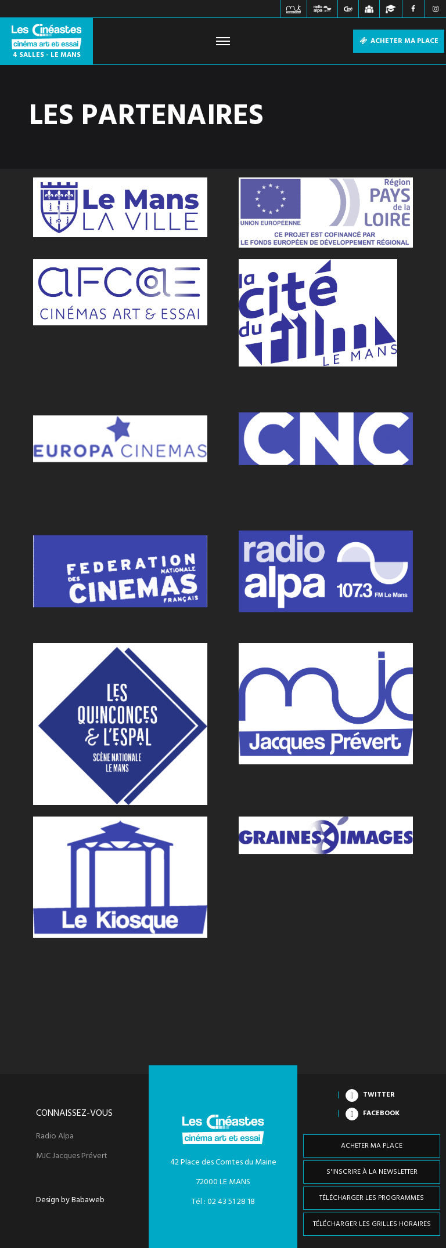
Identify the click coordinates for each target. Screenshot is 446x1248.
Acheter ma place (398, 41)
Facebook (381, 1113)
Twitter (379, 1094)
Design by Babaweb (70, 1200)
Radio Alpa (55, 1137)
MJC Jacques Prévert (71, 1156)
